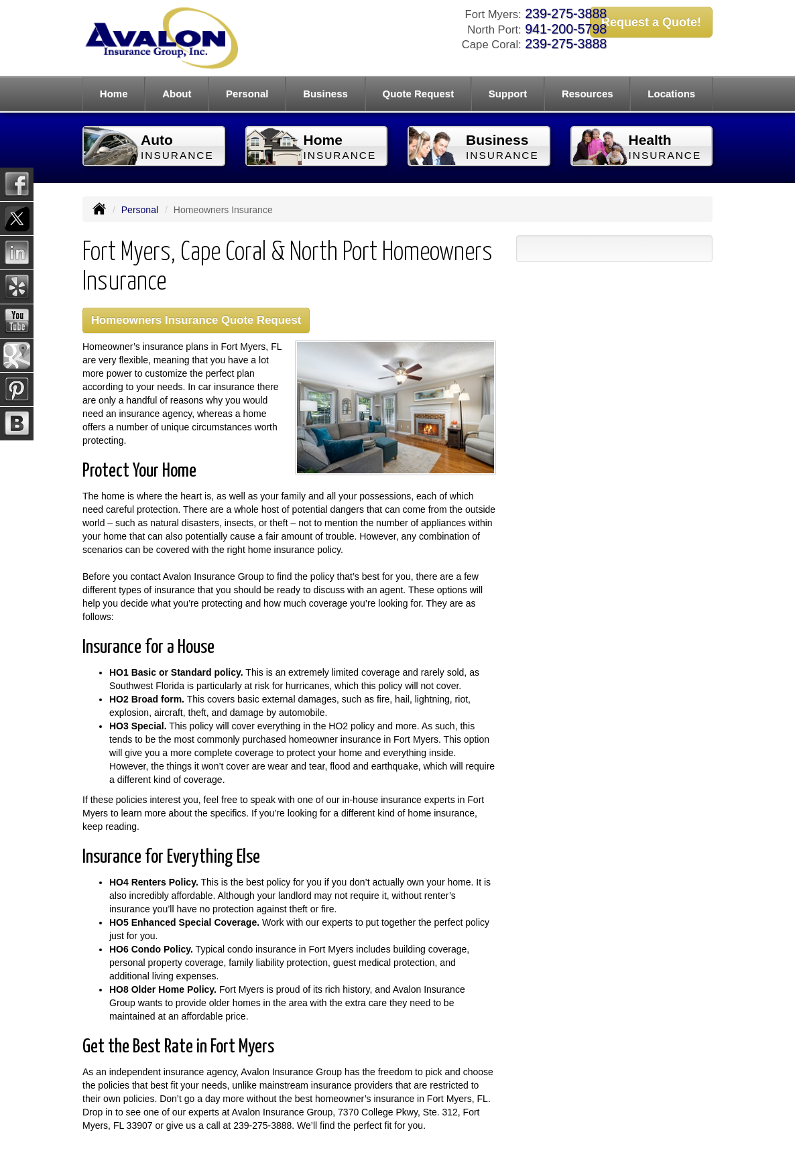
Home (114, 93)
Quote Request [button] (418, 93)
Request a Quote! (651, 22)
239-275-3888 (566, 13)
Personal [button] (247, 93)
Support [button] (508, 93)
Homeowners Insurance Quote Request (196, 320)
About (176, 93)
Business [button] (325, 93)
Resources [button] (587, 93)
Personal (139, 209)
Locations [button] (671, 93)
